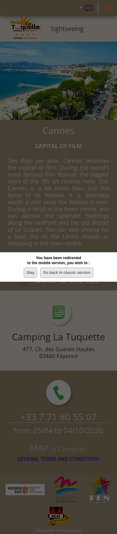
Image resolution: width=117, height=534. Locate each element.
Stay (30, 272)
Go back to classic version (66, 272)
